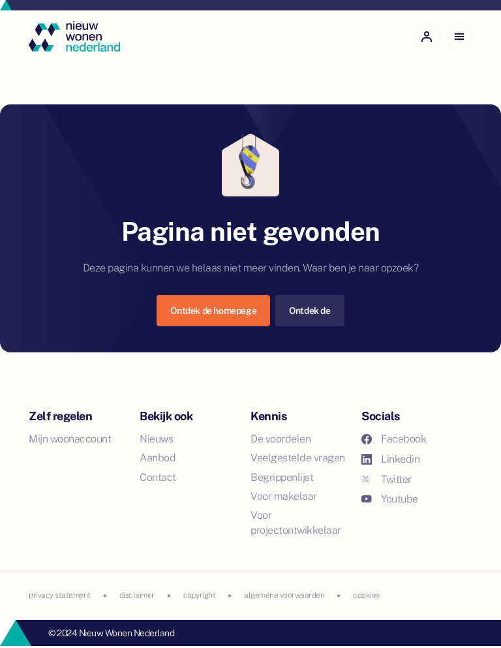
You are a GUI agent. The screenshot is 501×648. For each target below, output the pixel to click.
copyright (199, 595)
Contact (158, 477)
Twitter (386, 479)
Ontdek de (309, 310)
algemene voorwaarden (284, 595)
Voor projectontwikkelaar (295, 522)
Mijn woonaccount (70, 439)
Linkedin (390, 459)
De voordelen (280, 439)
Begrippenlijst (281, 477)
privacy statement (60, 595)
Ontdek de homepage (213, 310)
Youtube (389, 499)
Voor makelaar (283, 496)
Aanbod (157, 458)
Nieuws (156, 439)
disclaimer (137, 595)
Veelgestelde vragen (297, 458)
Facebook (393, 439)
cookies (366, 595)
